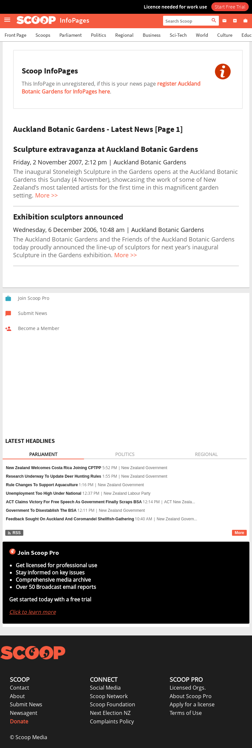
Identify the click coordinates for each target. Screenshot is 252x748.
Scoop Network (109, 696)
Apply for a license (192, 704)
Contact (19, 687)
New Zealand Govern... (177, 519)
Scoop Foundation (112, 704)
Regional (124, 35)
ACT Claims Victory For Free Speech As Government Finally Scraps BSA (74, 502)
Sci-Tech (178, 35)
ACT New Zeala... (179, 502)
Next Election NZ (110, 713)
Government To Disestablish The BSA (41, 510)
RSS (14, 532)
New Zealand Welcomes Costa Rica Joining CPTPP (53, 468)
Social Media (105, 687)
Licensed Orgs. (188, 687)
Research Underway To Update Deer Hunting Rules (53, 476)
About (17, 696)
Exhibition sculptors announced (68, 217)
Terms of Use (186, 713)
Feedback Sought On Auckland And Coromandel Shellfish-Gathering (70, 519)
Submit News (26, 704)
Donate (19, 721)
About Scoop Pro (191, 696)
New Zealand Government (144, 468)
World (202, 35)
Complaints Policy (112, 721)
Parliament (70, 35)
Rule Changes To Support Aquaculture (42, 485)
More (239, 532)
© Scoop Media (28, 737)
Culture (224, 35)
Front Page (15, 35)
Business (151, 35)
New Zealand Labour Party (127, 493)
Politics (98, 35)
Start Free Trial (230, 6)
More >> (46, 195)
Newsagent (23, 713)
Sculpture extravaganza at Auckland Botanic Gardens (105, 149)
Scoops (42, 35)
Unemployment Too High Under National (43, 493)
